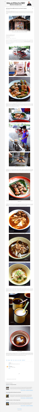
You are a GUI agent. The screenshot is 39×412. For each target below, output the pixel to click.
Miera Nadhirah (10, 366)
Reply (9, 368)
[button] (32, 8)
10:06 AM (13, 366)
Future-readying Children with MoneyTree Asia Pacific (13, 392)
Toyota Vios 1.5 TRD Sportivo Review (11, 384)
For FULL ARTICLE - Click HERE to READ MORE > (27, 390)
